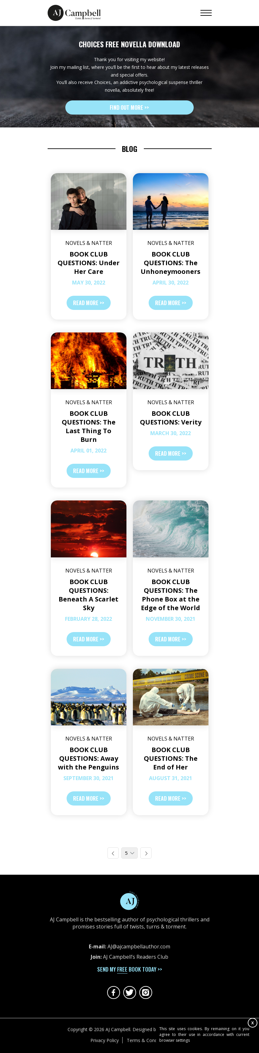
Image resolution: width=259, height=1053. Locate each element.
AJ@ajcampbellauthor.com (138, 946)
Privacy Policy (104, 1040)
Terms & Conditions (148, 1040)
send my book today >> (129, 969)
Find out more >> (129, 107)
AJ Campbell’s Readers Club (135, 956)
